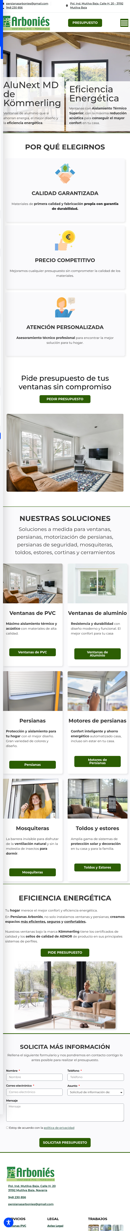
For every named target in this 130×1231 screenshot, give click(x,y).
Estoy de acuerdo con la (42, 1128)
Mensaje (12, 1100)
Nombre (12, 1071)
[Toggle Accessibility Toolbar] (8, 1222)
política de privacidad (59, 1128)
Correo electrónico (19, 1085)
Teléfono (73, 1071)
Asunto (72, 1086)
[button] (124, 23)
